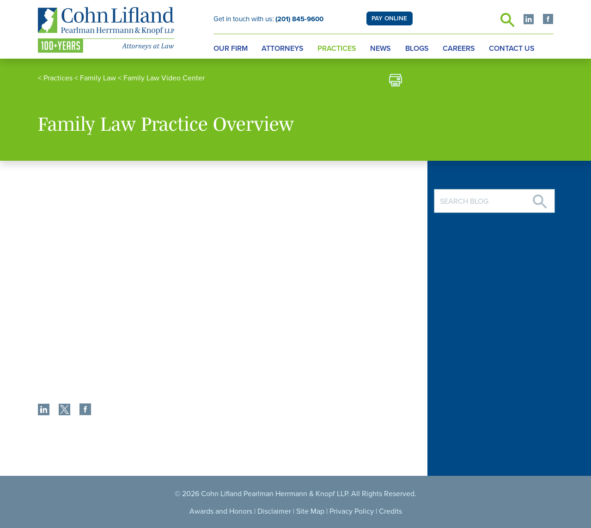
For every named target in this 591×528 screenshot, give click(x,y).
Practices (336, 48)
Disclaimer (274, 511)
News (380, 48)
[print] (395, 81)
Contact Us (512, 48)
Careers (459, 48)
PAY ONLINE (389, 18)
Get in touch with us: (268, 19)
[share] (43, 411)
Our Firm (230, 48)
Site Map (310, 511)
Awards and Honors (220, 511)
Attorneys (283, 48)
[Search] (539, 197)
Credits (390, 511)
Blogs (417, 48)
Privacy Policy (351, 511)
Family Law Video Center (164, 78)
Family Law (98, 78)
